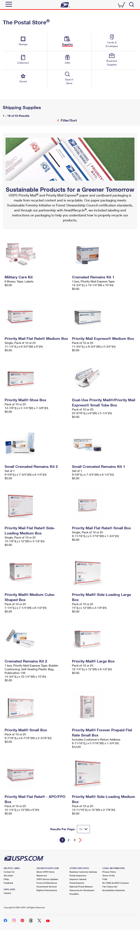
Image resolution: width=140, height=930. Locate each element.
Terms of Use (108, 875)
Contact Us (9, 872)
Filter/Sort (68, 120)
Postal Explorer (77, 883)
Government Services (47, 886)
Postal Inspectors (78, 875)
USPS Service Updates (47, 879)
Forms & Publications (47, 883)
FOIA (104, 879)
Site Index (8, 875)
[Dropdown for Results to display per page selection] (83, 829)
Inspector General (78, 879)
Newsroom (42, 875)
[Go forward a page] (80, 840)
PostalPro (74, 894)
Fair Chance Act (109, 886)
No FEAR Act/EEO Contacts (115, 883)
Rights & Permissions (47, 890)
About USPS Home (45, 872)
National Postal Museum (81, 886)
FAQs (6, 879)
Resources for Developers (82, 890)
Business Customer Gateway (83, 872)
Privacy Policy (109, 872)
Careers (7, 893)
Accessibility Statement (113, 890)
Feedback (8, 883)
